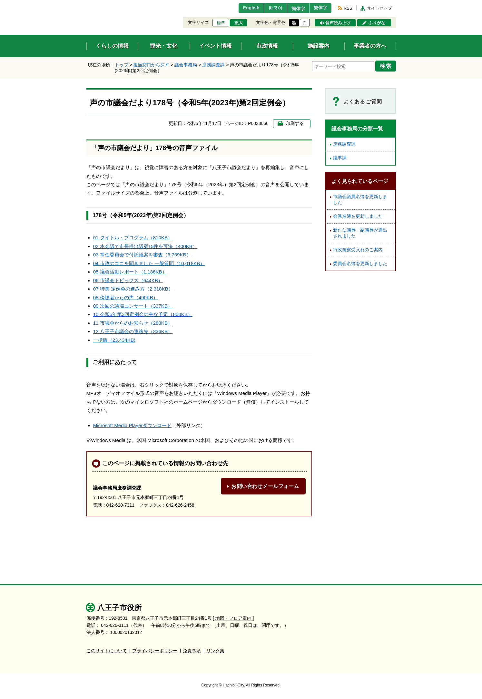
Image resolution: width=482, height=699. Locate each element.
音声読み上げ (337, 23)
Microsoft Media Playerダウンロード (132, 425)
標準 (221, 23)
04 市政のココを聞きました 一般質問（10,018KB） (149, 263)
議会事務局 (185, 64)
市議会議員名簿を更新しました (360, 199)
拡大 (238, 23)
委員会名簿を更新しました (360, 263)
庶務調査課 (213, 64)
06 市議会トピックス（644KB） (128, 280)
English (242, 8)
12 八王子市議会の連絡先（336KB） (132, 331)
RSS (348, 8)
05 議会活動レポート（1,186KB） (130, 271)
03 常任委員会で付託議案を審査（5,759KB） (142, 254)
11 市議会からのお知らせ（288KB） (132, 323)
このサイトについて (106, 650)
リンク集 (215, 650)
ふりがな (377, 23)
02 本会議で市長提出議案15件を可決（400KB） (145, 246)
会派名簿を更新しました (358, 216)
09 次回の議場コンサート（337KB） (132, 306)
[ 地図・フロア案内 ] (233, 618)
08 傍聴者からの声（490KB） (125, 297)
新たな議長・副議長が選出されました (360, 233)
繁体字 (319, 8)
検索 (386, 65)
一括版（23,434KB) (114, 340)
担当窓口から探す (151, 64)
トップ (121, 64)
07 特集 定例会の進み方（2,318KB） (133, 289)
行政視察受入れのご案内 (358, 249)
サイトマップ (379, 8)
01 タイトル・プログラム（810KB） (132, 237)
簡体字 (293, 8)
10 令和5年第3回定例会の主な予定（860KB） (142, 314)
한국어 (268, 8)
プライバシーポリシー (154, 650)
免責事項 (192, 650)
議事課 (340, 158)
